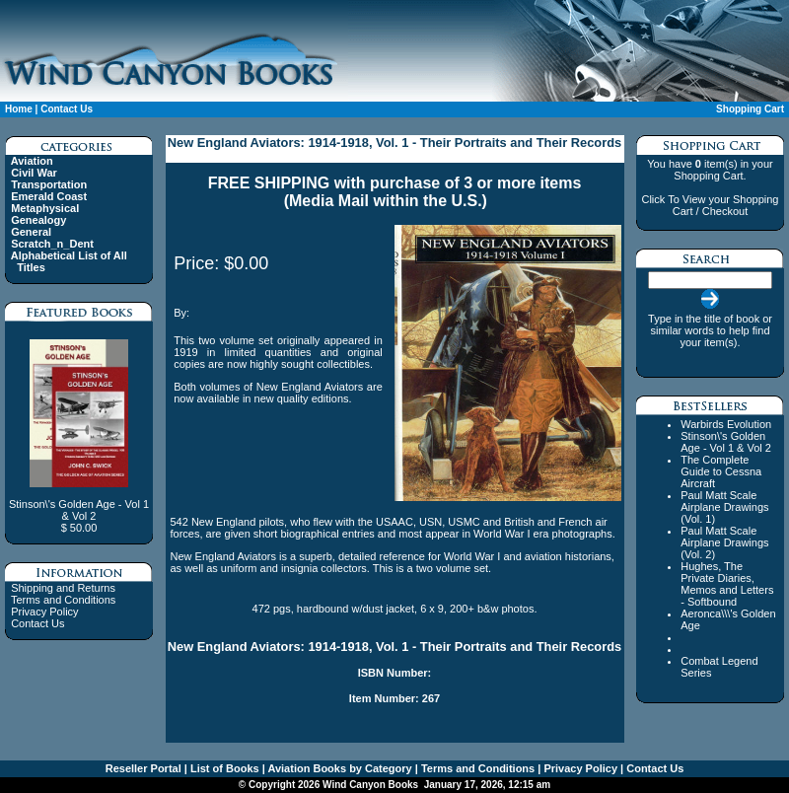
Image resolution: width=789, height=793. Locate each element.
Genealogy (38, 220)
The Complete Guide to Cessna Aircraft (721, 471)
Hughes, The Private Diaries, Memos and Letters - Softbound (727, 584)
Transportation (49, 184)
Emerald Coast (49, 196)
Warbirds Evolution (726, 424)
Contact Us (66, 109)
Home (19, 109)
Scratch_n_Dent (52, 244)
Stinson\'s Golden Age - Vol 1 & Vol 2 (726, 442)
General (31, 232)
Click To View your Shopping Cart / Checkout (709, 205)
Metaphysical (45, 208)
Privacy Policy (44, 611)
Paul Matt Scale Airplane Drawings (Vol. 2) (724, 542)
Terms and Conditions (63, 600)
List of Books (223, 768)
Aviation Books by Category (338, 768)
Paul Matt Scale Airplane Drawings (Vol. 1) (724, 507)
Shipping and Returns (63, 588)
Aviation (32, 161)
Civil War (34, 173)
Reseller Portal (143, 768)
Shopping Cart (750, 109)
